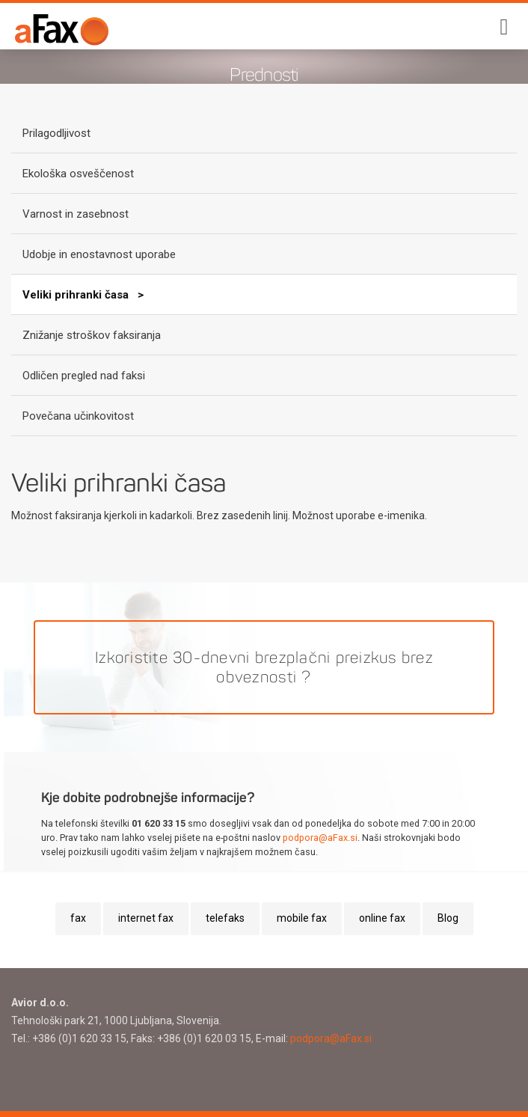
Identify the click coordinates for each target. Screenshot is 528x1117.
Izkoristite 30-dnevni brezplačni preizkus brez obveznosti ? (264, 667)
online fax (382, 918)
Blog (448, 918)
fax (78, 918)
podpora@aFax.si (320, 837)
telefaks (225, 918)
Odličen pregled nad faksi (83, 375)
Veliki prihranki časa (77, 295)
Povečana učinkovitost (78, 416)
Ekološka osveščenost (78, 173)
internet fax (146, 918)
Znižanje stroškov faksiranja (91, 335)
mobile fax (302, 918)
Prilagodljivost (56, 133)
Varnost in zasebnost (75, 214)
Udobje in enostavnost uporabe (99, 254)
